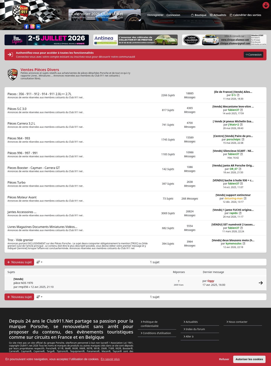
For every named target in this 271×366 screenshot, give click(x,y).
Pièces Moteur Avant (22, 197)
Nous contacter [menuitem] (237, 322)
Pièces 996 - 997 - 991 (23, 153)
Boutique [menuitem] (198, 15)
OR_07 (234, 169)
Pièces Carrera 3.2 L (21, 123)
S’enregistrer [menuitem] (155, 15)
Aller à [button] (188, 336)
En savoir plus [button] (110, 359)
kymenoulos (234, 243)
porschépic (234, 139)
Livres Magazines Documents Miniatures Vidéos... (42, 227)
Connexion (253, 55)
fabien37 (233, 110)
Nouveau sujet (19, 262)
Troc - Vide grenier (20, 240)
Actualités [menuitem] (217, 15)
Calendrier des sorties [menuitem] (245, 15)
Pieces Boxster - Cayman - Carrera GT (34, 168)
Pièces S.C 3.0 (17, 109)
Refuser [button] (224, 359)
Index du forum (194, 329)
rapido (233, 213)
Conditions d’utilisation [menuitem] (156, 333)
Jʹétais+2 (233, 124)
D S (234, 95)
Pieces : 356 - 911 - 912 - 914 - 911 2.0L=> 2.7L (40, 94)
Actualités (191, 322)
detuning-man (234, 198)
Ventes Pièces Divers (40, 69)
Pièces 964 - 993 (19, 138)
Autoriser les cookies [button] (249, 359)
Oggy (210, 281)
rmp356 (23, 287)
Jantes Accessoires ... (22, 212)
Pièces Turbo (16, 182)
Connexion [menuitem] (173, 15)
